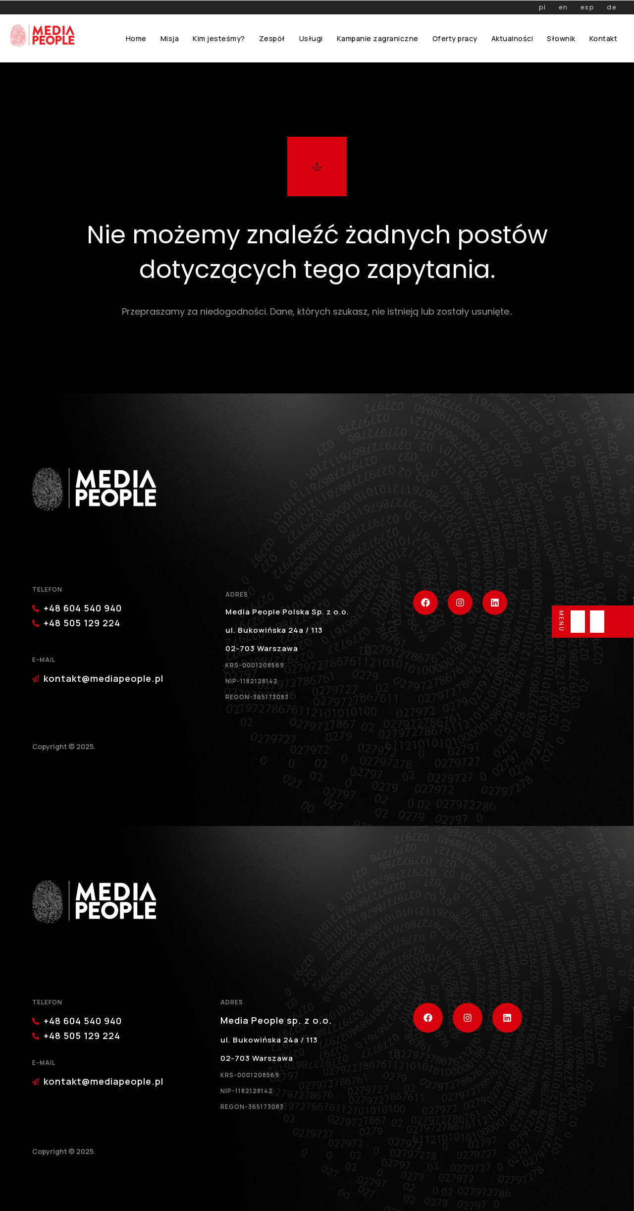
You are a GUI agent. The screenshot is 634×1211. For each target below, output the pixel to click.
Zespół (272, 38)
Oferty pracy (454, 38)
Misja (169, 38)
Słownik (561, 38)
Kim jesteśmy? (219, 38)
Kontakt (603, 38)
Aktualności (512, 38)
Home (136, 38)
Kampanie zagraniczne (378, 38)
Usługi (311, 38)
